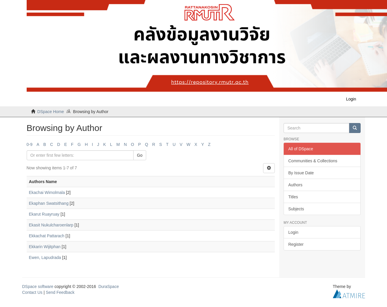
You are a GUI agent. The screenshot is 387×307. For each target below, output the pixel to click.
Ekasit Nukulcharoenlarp (51, 225)
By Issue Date (301, 172)
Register (296, 244)
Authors (295, 185)
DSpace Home (50, 111)
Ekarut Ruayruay (44, 214)
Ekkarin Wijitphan (45, 246)
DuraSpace (108, 286)
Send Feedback (60, 292)
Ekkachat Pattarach (46, 235)
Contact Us (32, 292)
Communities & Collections (312, 160)
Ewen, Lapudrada (45, 257)
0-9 (30, 144)
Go (140, 155)
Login (293, 232)
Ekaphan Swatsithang (49, 203)
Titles (293, 197)
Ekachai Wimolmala (47, 192)
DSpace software (38, 286)
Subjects (296, 209)
